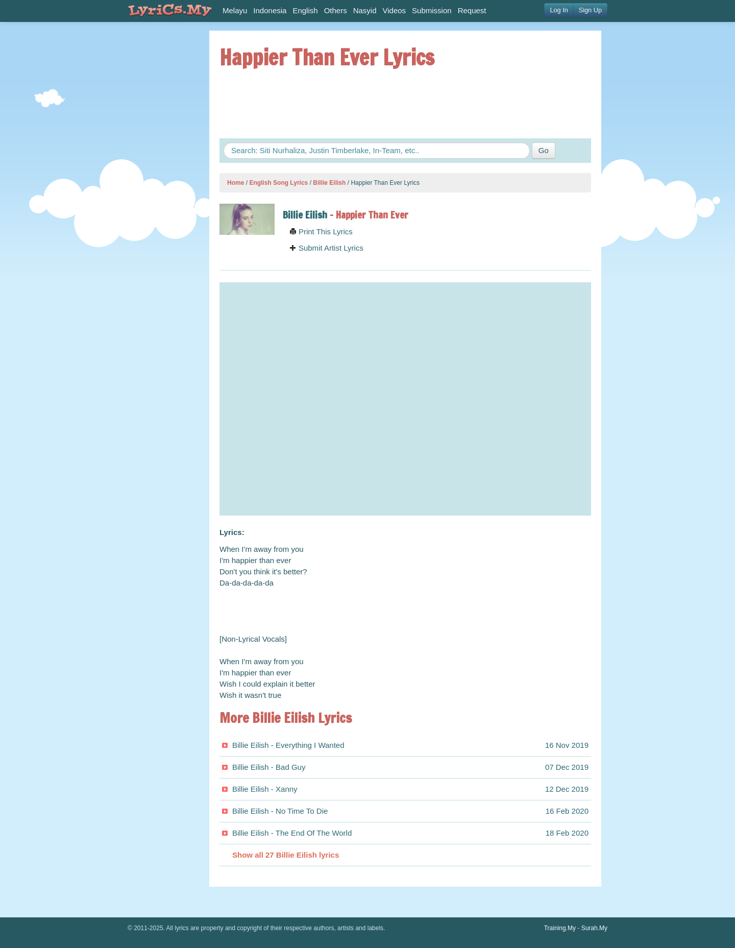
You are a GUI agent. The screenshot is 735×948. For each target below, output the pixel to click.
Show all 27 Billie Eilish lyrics (285, 854)
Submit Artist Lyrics (326, 248)
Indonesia (269, 10)
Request (472, 10)
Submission (432, 10)
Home (235, 182)
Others (335, 10)
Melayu (235, 10)
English (304, 10)
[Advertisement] (158, 184)
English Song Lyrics (278, 182)
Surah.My (594, 928)
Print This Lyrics (321, 231)
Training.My (560, 928)
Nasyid (365, 10)
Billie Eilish (329, 182)
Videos (394, 10)
